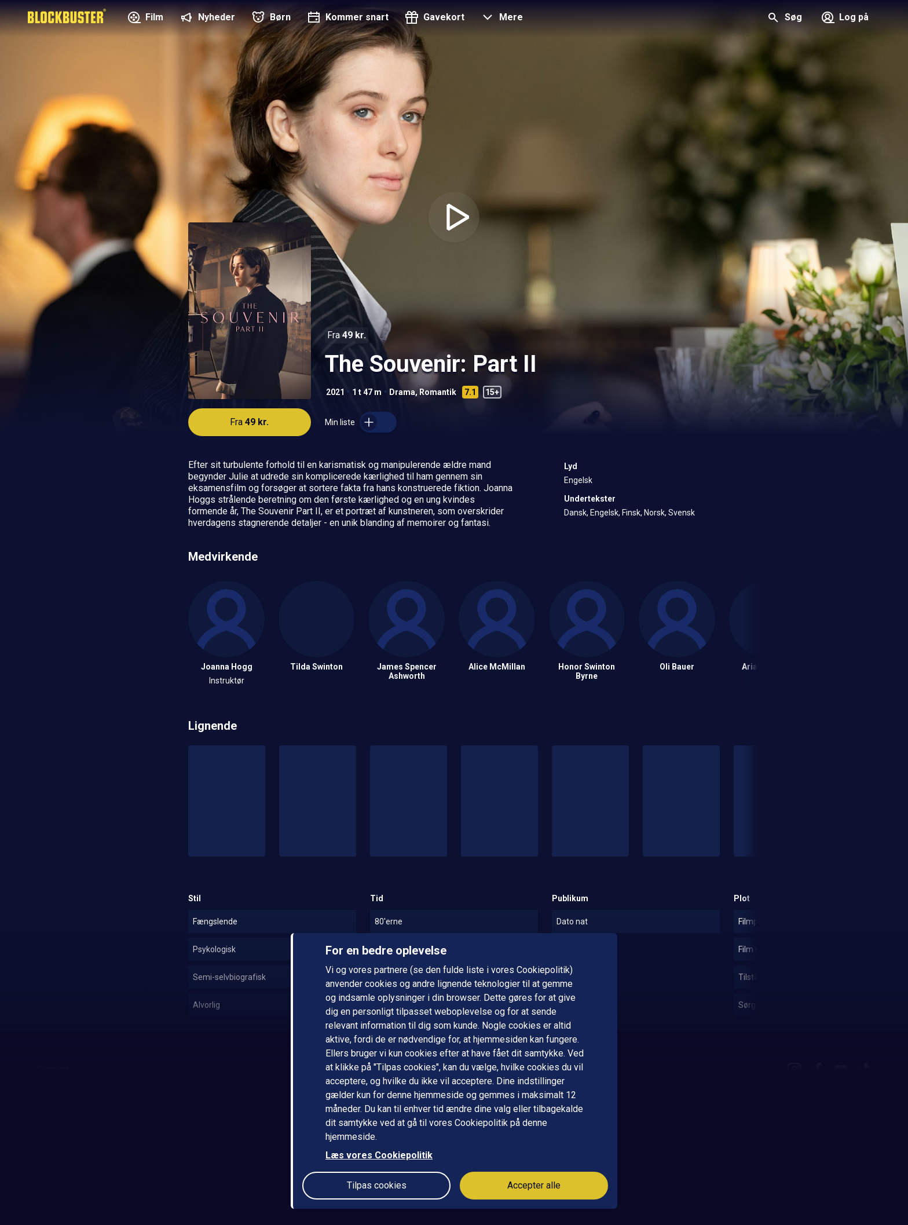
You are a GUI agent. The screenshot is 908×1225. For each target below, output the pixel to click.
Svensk (681, 512)
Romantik (437, 392)
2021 (335, 392)
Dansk (575, 512)
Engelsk (578, 480)
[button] (501, 18)
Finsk (631, 512)
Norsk (654, 512)
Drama (402, 392)
